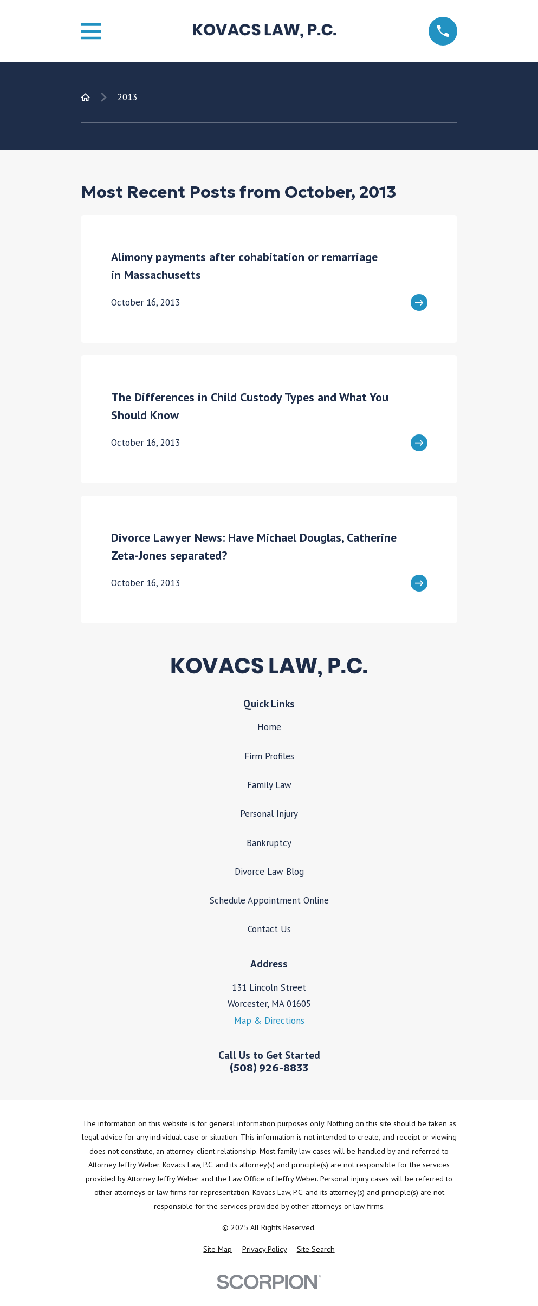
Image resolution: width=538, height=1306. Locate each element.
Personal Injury (269, 814)
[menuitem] (217, 1250)
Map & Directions (269, 1020)
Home (269, 727)
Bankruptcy (269, 843)
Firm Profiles (269, 756)
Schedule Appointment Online (269, 900)
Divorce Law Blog (269, 872)
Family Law (269, 785)
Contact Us (269, 929)
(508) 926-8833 (269, 1068)
